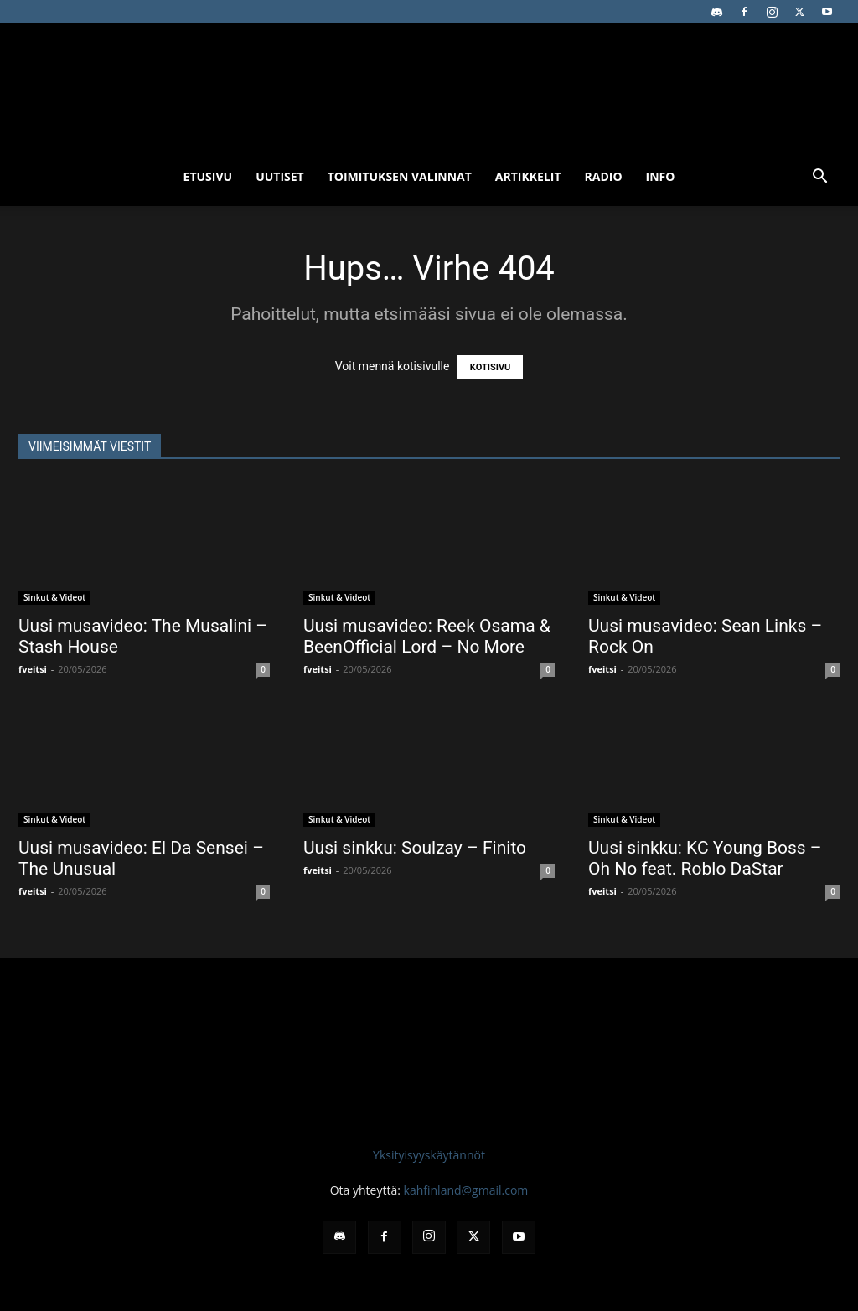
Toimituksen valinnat (400, 176)
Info (660, 176)
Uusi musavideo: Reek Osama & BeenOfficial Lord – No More (426, 636)
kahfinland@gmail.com (466, 1190)
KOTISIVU (490, 367)
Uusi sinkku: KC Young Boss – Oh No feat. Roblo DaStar (705, 858)
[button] (819, 178)
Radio (604, 176)
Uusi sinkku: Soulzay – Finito (414, 848)
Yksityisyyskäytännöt (429, 1155)
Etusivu (208, 176)
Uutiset (280, 176)
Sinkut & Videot (54, 597)
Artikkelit (528, 176)
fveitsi (32, 669)
